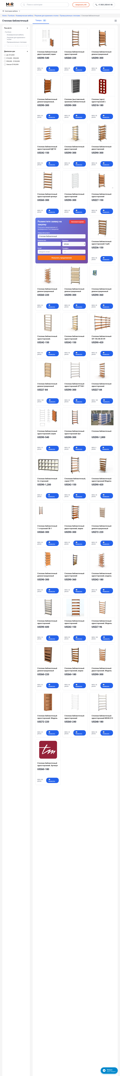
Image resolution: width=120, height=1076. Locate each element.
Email (39, 248)
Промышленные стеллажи (70, 16)
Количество (42, 240)
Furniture (11, 16)
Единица (65, 240)
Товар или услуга (44, 233)
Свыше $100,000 (12, 64)
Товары (40, 20)
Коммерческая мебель (24, 16)
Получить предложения (61, 258)
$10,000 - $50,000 (12, 58)
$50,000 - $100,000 (13, 61)
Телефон (65, 248)
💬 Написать (52, 69)
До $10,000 (10, 55)
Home (4, 16)
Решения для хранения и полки (46, 16)
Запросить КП (80, 5)
